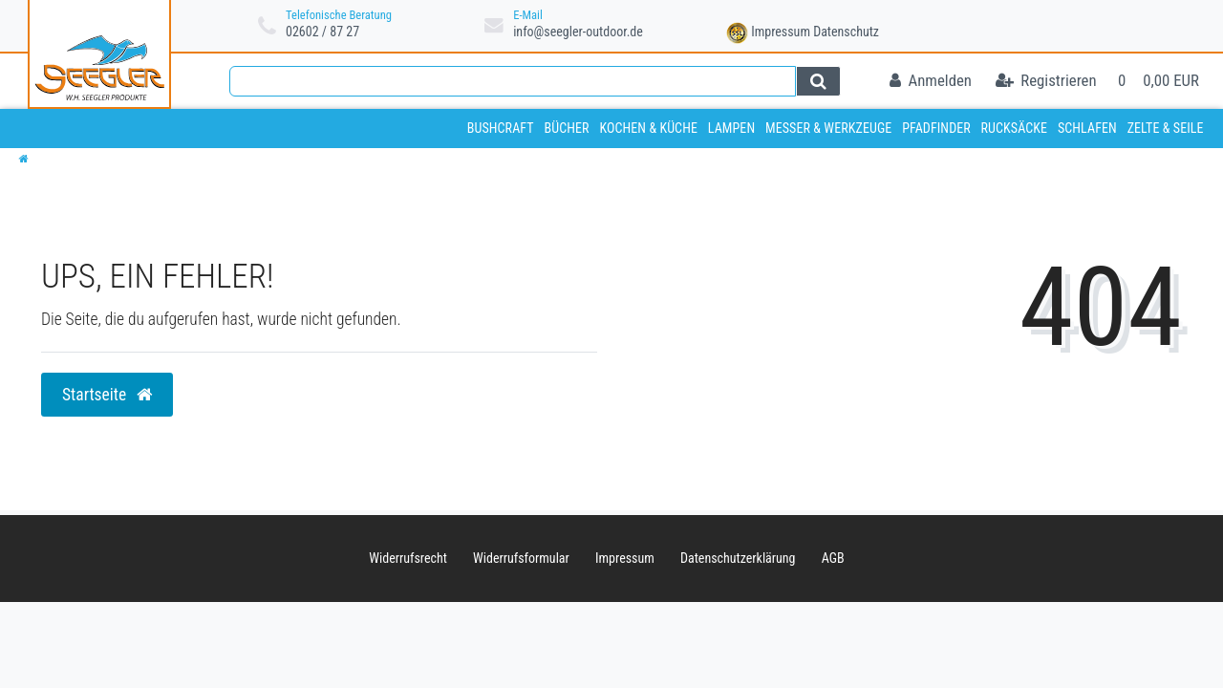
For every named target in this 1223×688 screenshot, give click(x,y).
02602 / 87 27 (322, 31)
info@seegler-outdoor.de (578, 31)
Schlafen (1087, 128)
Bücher (566, 128)
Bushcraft (500, 128)
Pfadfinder (936, 128)
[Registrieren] (1046, 82)
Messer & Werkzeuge (828, 128)
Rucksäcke (1014, 128)
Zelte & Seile (1165, 128)
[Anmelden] (930, 82)
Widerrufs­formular (521, 558)
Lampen (731, 128)
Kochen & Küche (648, 128)
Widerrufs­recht (408, 558)
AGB (833, 558)
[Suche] (818, 81)
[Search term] (512, 81)
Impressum (780, 31)
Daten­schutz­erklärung (738, 558)
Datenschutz (846, 31)
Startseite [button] (107, 394)
